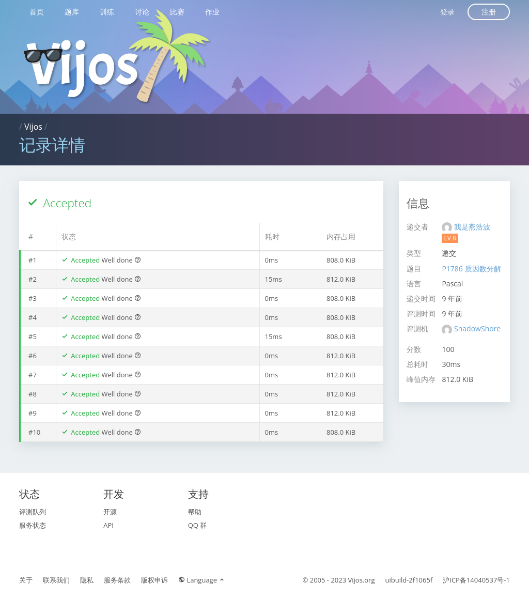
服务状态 (32, 525)
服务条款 (117, 580)
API (108, 525)
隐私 (87, 580)
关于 (26, 580)
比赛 (177, 12)
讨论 (142, 12)
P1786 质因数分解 (471, 268)
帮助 (194, 511)
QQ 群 (197, 525)
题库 (72, 12)
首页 (36, 12)
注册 (488, 12)
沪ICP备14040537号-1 (476, 580)
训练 (107, 12)
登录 (447, 12)
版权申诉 (154, 580)
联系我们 (56, 580)
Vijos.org (361, 580)
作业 (212, 12)
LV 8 (450, 238)
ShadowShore (477, 328)
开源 (110, 511)
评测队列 (32, 511)
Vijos (33, 126)
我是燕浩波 (472, 227)
